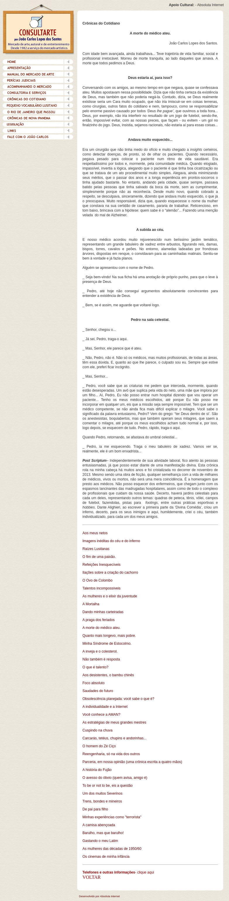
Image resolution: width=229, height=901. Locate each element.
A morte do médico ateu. (101, 628)
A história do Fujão (96, 770)
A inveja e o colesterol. (100, 651)
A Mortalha (90, 604)
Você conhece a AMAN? (101, 715)
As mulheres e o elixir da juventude (109, 596)
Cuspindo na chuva (97, 730)
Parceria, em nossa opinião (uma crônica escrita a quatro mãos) (132, 762)
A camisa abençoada (98, 825)
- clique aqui (144, 872)
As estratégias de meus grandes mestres (114, 722)
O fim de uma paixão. (99, 557)
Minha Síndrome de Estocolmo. (106, 643)
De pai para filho (95, 809)
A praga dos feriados (98, 620)
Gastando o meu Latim (100, 841)
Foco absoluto (93, 683)
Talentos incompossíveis (101, 588)
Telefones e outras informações (108, 872)
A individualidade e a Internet (105, 707)
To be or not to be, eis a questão (107, 786)
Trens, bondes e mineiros (102, 801)
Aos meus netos (95, 533)
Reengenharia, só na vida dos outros (111, 754)
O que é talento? (95, 667)
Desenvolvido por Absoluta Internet (99, 896)
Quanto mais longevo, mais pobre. (109, 636)
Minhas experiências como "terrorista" (111, 817)
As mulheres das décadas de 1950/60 (111, 849)
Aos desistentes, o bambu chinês (108, 675)
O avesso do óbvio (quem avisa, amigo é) (114, 778)
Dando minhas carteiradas (102, 612)
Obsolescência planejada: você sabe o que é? (118, 699)
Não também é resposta (101, 659)
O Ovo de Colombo (97, 580)
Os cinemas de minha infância (106, 857)
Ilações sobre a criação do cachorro (110, 572)
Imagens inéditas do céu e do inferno (111, 541)
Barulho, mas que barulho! (103, 833)
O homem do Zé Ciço (99, 746)
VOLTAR (91, 877)
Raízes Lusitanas (95, 549)
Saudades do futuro (97, 691)
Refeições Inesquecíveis (101, 565)
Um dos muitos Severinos (102, 793)
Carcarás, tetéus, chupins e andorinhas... (114, 738)
